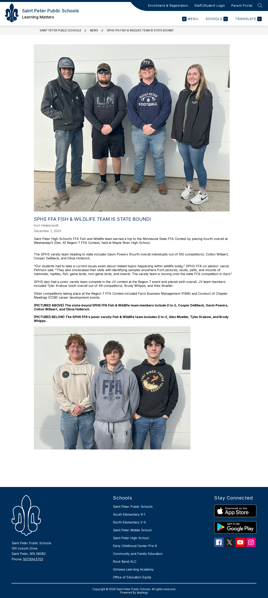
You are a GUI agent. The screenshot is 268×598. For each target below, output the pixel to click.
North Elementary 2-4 (129, 522)
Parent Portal (242, 5)
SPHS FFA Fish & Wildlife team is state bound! (140, 30)
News (94, 30)
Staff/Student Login (209, 5)
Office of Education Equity (132, 577)
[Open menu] (190, 18)
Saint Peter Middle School (132, 530)
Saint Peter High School (131, 538)
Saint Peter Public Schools (60, 30)
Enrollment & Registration (168, 5)
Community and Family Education (137, 554)
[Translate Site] (248, 18)
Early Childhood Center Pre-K (135, 546)
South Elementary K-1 (129, 514)
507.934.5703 (33, 559)
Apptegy (142, 592)
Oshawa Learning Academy (133, 569)
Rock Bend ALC (124, 561)
